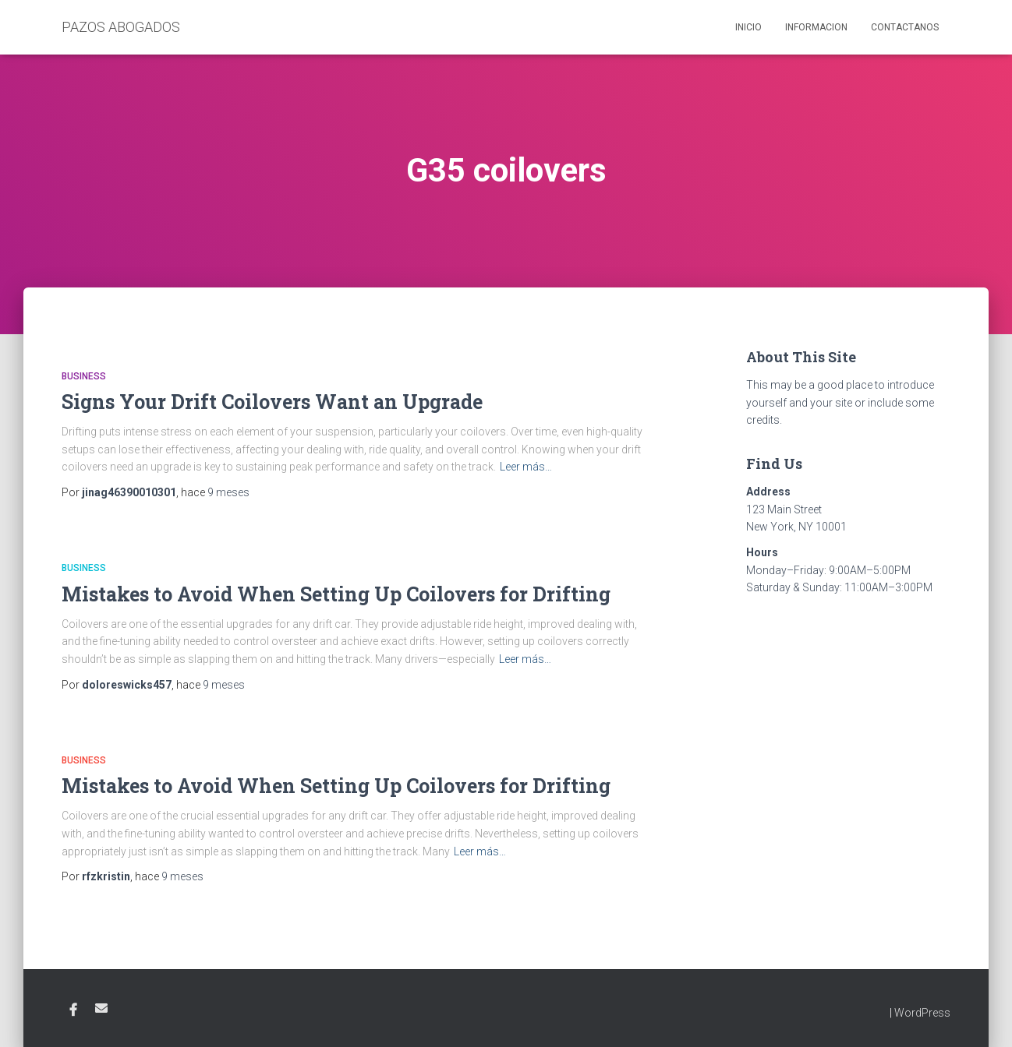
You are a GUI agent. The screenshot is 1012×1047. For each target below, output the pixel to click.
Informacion (816, 27)
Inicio (748, 27)
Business (84, 376)
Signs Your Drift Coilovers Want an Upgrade (272, 401)
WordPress (922, 1012)
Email (101, 1008)
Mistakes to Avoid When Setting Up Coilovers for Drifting (336, 594)
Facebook (73, 1010)
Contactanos (905, 27)
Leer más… (526, 466)
